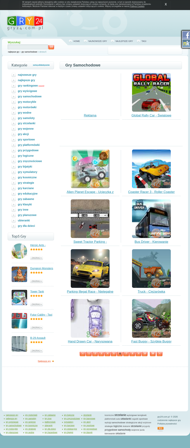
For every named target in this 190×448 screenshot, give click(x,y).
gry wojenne (26, 128)
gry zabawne (26, 199)
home (76, 41)
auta (118, 419)
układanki (126, 418)
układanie (120, 433)
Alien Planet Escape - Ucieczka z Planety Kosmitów (90, 193)
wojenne (135, 430)
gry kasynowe (89, 418)
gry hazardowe (51, 432)
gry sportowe (26, 139)
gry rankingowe (28, 85)
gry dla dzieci (26, 225)
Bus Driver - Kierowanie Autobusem (151, 243)
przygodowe (111, 429)
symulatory (68, 422)
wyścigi (108, 423)
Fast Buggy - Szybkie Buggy (151, 341)
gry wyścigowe (27, 91)
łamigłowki (142, 415)
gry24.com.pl (163, 417)
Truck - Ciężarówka (151, 291)
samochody (124, 429)
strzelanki (87, 415)
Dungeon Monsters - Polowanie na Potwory (41, 268)
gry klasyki (25, 204)
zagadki (135, 419)
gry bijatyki (25, 166)
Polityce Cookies (137, 6)
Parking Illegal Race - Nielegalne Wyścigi (90, 293)
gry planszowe (27, 215)
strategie (109, 426)
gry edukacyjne (28, 193)
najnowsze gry (97, 41)
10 (145, 353)
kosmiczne (109, 415)
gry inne (23, 209)
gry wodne (24, 112)
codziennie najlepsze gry (169, 420)
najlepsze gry (13, 52)
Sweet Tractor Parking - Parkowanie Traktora (90, 243)
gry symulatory (27, 171)
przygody (146, 426)
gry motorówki (27, 107)
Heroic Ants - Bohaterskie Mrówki (42, 245)
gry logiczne (26, 155)
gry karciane (26, 188)
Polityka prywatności (167, 423)
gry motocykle (27, 101)
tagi (144, 41)
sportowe (143, 419)
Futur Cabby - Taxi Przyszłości (41, 315)
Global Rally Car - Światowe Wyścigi (151, 117)
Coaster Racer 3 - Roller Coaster (151, 192)
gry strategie (26, 182)
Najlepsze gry (44, 361)
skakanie (126, 426)
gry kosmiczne (27, 177)
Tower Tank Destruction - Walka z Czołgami (42, 292)
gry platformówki (29, 144)
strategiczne (131, 422)
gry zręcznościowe (30, 161)
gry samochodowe (29, 52)
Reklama (90, 115)
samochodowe (118, 422)
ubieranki (24, 220)
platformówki (50, 422)
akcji (140, 422)
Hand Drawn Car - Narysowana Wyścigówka (90, 343)
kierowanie (110, 433)
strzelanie (120, 415)
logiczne (117, 426)
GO (51, 47)
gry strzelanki (26, 123)
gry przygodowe (28, 150)
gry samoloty (26, 118)
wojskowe (147, 423)
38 (153, 353)
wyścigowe (132, 415)
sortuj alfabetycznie (41, 65)
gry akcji (23, 134)
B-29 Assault (37, 337)
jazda (142, 430)
